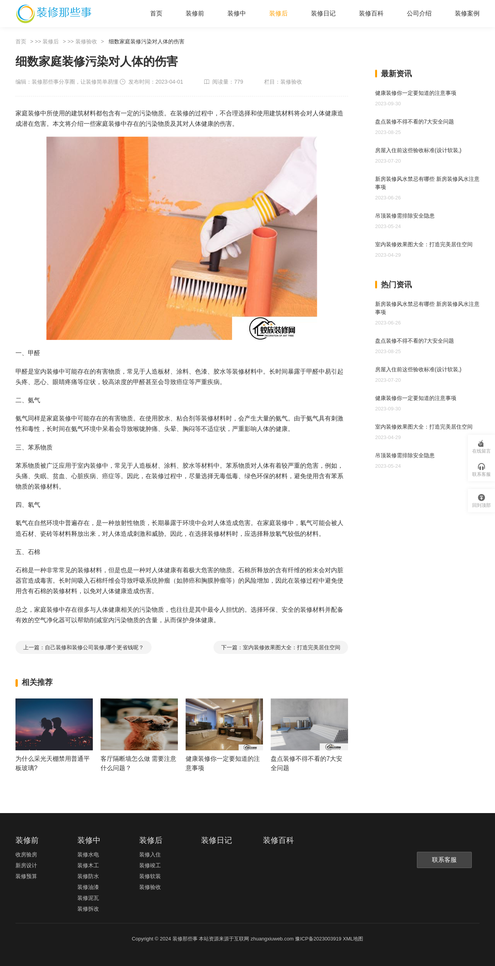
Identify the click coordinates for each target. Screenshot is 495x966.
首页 (156, 13)
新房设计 (26, 865)
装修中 (236, 13)
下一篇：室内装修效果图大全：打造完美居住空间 (280, 647)
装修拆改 (88, 909)
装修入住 (150, 854)
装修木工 (88, 865)
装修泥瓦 (88, 898)
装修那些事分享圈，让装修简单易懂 (75, 82)
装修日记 (323, 13)
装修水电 (88, 854)
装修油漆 (88, 887)
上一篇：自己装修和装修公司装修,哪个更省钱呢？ (83, 647)
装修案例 (467, 13)
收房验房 (26, 854)
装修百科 (371, 13)
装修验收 (86, 41)
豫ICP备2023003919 (318, 939)
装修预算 (26, 876)
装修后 (278, 13)
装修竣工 (150, 865)
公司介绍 (419, 13)
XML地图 (353, 939)
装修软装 (150, 876)
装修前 (195, 13)
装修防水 (88, 876)
